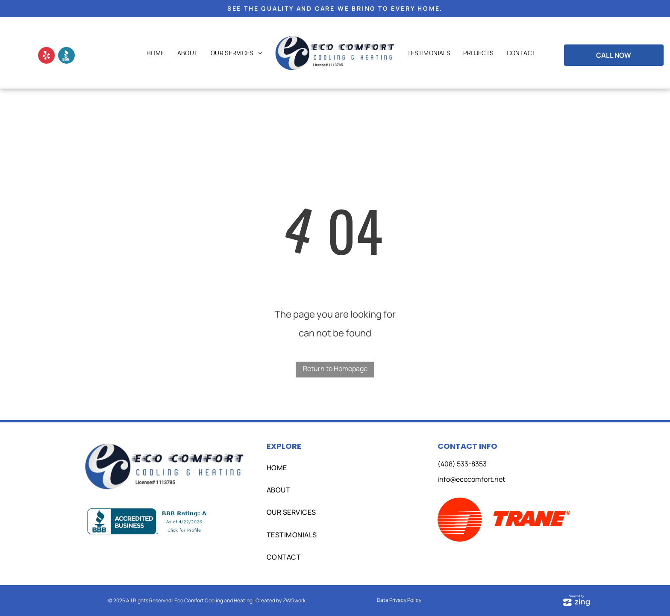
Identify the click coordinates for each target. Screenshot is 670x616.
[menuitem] (155, 53)
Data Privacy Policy (399, 600)
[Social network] (66, 56)
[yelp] (46, 56)
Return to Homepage (335, 368)
